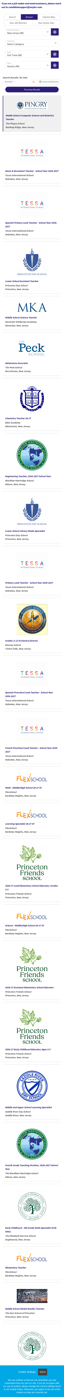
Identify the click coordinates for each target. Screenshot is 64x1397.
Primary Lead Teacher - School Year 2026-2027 (29, 582)
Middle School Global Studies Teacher (24, 1308)
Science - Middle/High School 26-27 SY (24, 925)
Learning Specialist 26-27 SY (19, 823)
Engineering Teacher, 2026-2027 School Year (28, 476)
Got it (42, 1372)
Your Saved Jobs (46, 22)
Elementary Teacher (15, 1267)
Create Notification (48, 81)
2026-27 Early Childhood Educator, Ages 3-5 (27, 1049)
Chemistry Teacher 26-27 (18, 418)
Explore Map (49, 16)
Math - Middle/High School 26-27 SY (23, 787)
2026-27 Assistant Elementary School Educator (29, 987)
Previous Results (32, 89)
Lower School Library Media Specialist (25, 530)
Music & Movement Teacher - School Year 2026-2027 (32, 170)
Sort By (8, 81)
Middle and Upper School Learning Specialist (28, 1107)
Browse (29, 16)
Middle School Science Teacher (21, 317)
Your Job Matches (18, 22)
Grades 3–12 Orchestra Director (21, 640)
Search (12, 16)
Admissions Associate (16, 363)
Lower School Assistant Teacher (22, 281)
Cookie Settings (27, 1372)
